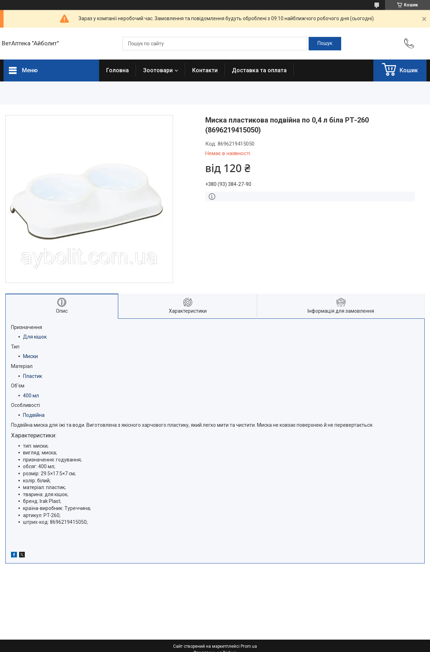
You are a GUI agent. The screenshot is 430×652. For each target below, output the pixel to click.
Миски (30, 356)
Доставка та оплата (259, 70)
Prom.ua (249, 646)
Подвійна (34, 415)
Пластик (32, 376)
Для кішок (35, 337)
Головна (117, 70)
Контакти (205, 70)
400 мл (31, 395)
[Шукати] (325, 43)
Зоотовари (158, 70)
